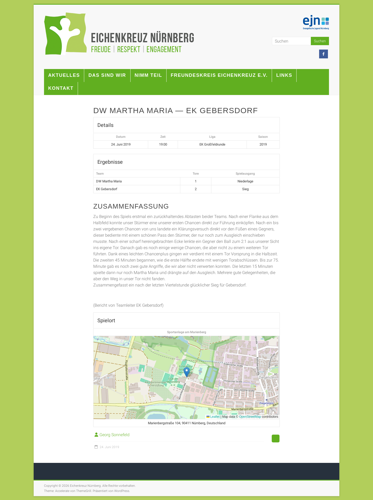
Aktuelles (64, 75)
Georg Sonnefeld (114, 434)
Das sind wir (107, 75)
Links (284, 75)
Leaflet (213, 417)
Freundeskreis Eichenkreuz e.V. (219, 75)
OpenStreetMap (250, 417)
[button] (186, 372)
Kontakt (61, 88)
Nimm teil (148, 75)
